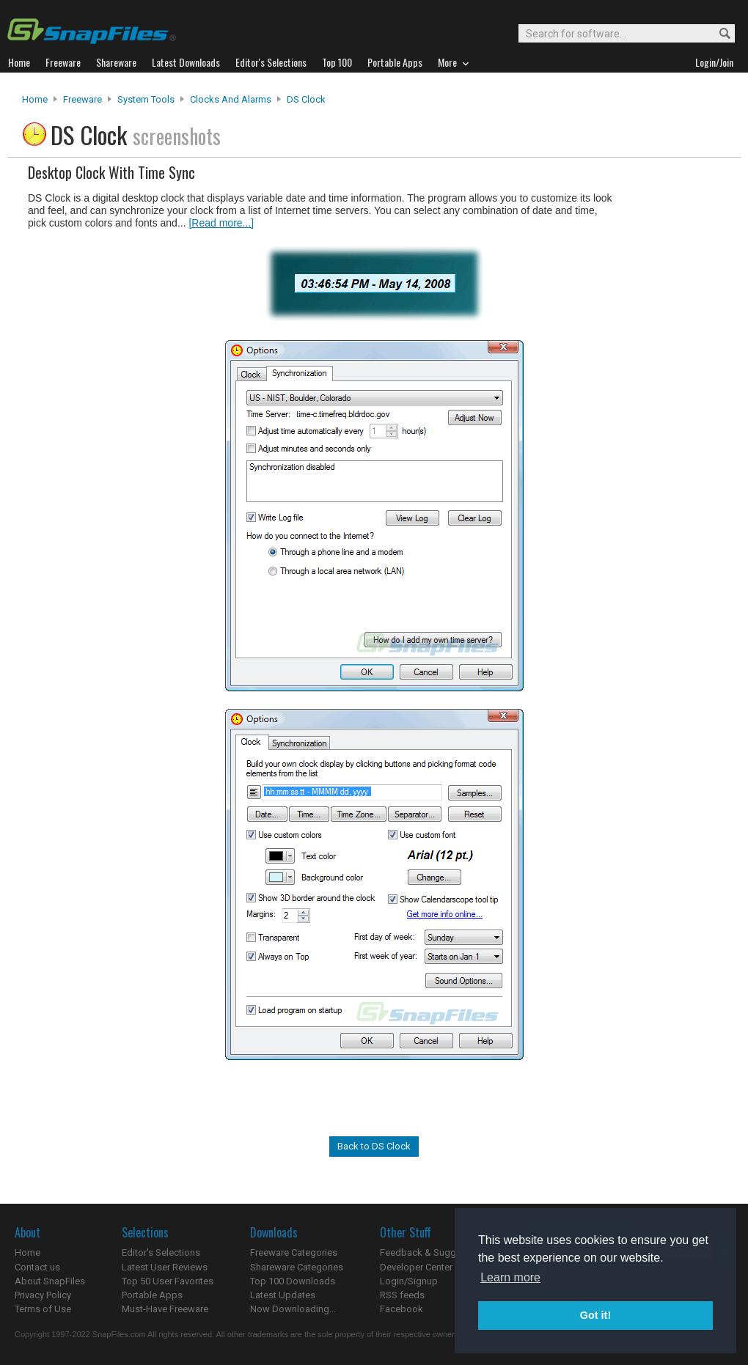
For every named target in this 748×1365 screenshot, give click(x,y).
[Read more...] (221, 223)
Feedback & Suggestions (434, 1252)
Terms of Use (43, 1308)
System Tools (146, 99)
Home (35, 99)
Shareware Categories (296, 1267)
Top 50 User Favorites (167, 1281)
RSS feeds (402, 1294)
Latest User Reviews (165, 1267)
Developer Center (416, 1267)
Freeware (82, 99)
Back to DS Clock (374, 1146)
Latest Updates (282, 1294)
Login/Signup (409, 1281)
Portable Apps (152, 1294)
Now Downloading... (293, 1308)
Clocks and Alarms (230, 99)
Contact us (37, 1267)
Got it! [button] (595, 1315)
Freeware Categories (293, 1252)
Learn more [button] (510, 1277)
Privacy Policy (43, 1294)
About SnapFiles (50, 1281)
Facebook (401, 1308)
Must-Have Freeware (165, 1308)
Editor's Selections (161, 1252)
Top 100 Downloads (292, 1281)
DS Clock (306, 99)
